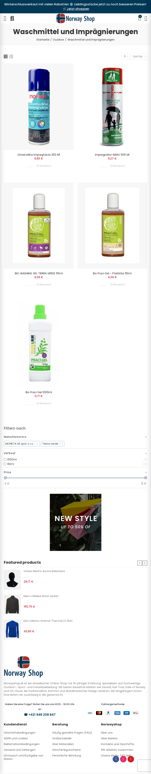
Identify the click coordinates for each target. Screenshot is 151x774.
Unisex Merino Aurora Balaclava (44, 571)
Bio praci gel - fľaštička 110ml (112, 273)
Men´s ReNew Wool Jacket (41, 596)
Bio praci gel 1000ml (39, 392)
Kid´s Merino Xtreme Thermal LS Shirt (48, 621)
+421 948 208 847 (42, 714)
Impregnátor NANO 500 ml (112, 155)
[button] (139, 563)
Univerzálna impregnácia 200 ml (39, 155)
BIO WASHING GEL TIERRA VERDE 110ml (39, 273)
